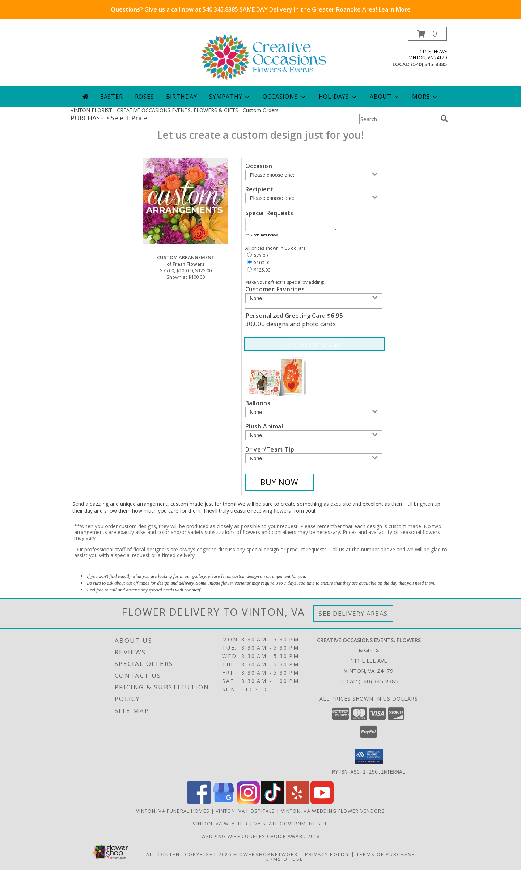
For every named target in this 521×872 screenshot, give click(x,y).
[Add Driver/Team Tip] (313, 461)
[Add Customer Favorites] (313, 300)
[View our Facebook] (199, 803)
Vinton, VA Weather (220, 825)
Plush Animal (264, 428)
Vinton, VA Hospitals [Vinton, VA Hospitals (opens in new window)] (245, 812)
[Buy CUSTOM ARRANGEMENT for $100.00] (279, 484)
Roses (144, 97)
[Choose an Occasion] (313, 175)
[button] (427, 34)
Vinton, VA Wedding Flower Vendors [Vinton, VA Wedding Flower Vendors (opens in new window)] (333, 812)
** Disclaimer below (261, 237)
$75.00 (257, 258)
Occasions (284, 97)
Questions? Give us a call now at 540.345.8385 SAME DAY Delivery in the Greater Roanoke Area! (261, 9)
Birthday (181, 97)
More (425, 97)
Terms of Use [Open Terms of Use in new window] (283, 861)
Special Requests (269, 213)
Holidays (338, 97)
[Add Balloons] (313, 414)
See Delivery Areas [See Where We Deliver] (353, 615)
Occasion (258, 166)
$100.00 (258, 265)
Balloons (258, 405)
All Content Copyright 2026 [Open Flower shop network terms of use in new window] (189, 856)
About (385, 97)
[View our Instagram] (248, 803)
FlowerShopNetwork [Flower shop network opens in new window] (265, 856)
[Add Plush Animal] (313, 437)
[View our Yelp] (297, 803)
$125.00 (258, 272)
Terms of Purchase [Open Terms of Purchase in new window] (385, 856)
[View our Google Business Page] (223, 803)
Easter (111, 97)
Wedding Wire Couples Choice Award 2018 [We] (260, 838)
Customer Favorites (275, 291)
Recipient (259, 189)
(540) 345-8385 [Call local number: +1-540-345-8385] (429, 64)
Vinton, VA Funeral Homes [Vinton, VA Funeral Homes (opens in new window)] (172, 812)
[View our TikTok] (272, 803)
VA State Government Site (291, 825)
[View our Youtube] (322, 803)
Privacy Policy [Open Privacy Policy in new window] (327, 856)
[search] (444, 119)
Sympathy (230, 97)
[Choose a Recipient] (313, 198)
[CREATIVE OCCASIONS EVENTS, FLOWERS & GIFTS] (263, 56)
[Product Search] (398, 119)
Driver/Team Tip (270, 452)
